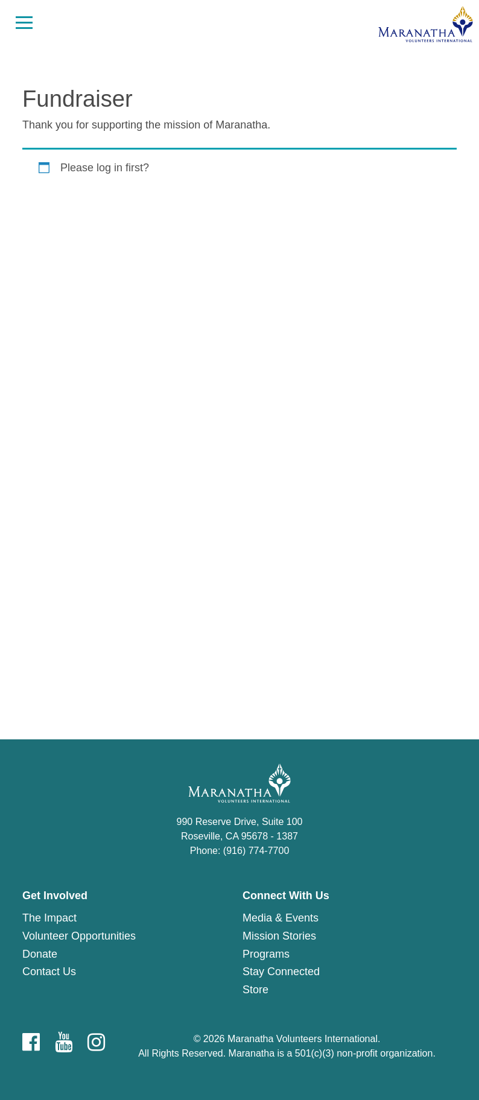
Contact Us (49, 972)
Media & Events (281, 918)
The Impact (49, 918)
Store (255, 990)
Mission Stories (279, 936)
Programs (266, 954)
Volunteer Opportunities (79, 936)
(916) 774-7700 (256, 851)
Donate (39, 954)
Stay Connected (281, 972)
